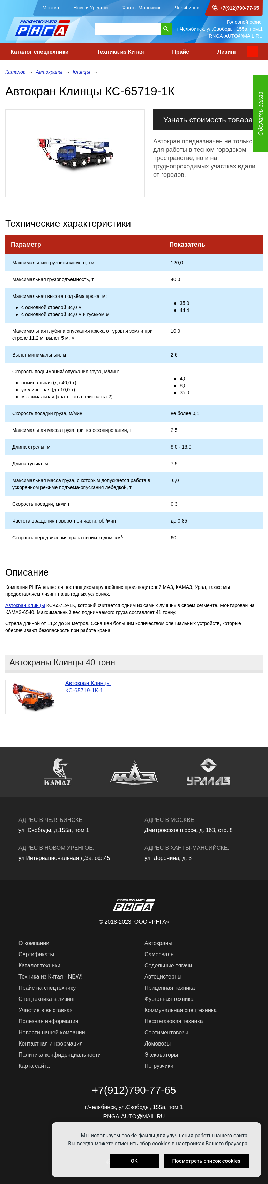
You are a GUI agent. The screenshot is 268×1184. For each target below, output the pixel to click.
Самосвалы (159, 954)
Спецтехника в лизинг (46, 999)
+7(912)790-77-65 (239, 8)
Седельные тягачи (168, 965)
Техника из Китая (120, 52)
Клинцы (82, 72)
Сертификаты (36, 954)
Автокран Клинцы (25, 605)
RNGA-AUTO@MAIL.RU (236, 36)
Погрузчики (158, 1066)
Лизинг (227, 52)
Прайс (180, 52)
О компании (33, 943)
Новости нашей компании (51, 1032)
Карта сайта (34, 1066)
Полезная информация (48, 1021)
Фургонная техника (169, 999)
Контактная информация (50, 1044)
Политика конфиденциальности (59, 1055)
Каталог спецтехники (39, 52)
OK (134, 1161)
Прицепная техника (169, 988)
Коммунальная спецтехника (180, 1010)
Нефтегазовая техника (173, 1021)
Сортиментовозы (166, 1032)
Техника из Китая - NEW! (50, 977)
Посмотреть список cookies (206, 1161)
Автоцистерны (162, 977)
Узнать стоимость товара (208, 119)
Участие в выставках (45, 1010)
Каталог (16, 72)
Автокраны (50, 72)
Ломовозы (157, 1044)
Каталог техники (39, 965)
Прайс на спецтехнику (47, 988)
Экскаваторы (161, 1055)
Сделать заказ (260, 114)
